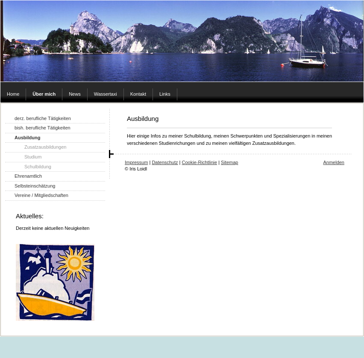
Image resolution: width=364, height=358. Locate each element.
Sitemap (229, 162)
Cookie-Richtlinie (199, 162)
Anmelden (333, 162)
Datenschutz (165, 162)
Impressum (136, 162)
